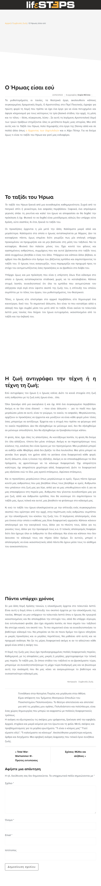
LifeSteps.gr (50, 5)
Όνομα (9, 820)
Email (8, 835)
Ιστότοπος (10, 850)
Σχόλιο (9, 783)
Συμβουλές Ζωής (86, 682)
